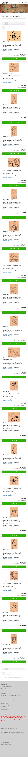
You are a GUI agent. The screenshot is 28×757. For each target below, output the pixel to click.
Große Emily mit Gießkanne (9, 231)
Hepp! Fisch (6, 41)
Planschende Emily (7, 422)
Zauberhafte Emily (7, 73)
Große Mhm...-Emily (8, 199)
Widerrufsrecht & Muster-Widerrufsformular (10, 695)
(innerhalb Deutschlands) (8, 50)
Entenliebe (5, 612)
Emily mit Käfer (7, 486)
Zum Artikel (14, 58)
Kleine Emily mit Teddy (8, 517)
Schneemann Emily (7, 168)
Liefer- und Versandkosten (7, 686)
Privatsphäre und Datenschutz (7, 688)
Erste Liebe (6, 294)
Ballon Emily (6, 104)
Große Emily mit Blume (8, 136)
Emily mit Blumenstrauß (9, 581)
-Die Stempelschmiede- (6, 744)
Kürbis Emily (6, 549)
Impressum (3, 693)
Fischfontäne (6, 391)
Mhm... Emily (6, 454)
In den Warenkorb (14, 90)
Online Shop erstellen (9, 755)
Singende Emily (7, 644)
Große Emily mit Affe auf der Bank (11, 263)
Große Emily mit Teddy (8, 326)
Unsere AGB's (4, 691)
